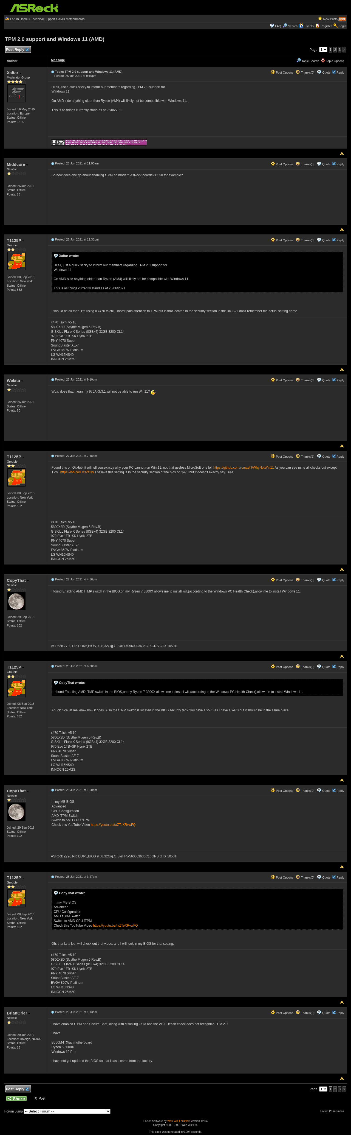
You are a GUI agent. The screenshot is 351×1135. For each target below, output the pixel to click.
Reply (340, 72)
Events (306, 26)
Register (326, 26)
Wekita (15, 380)
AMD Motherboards (71, 19)
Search (293, 26)
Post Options (282, 72)
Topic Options (332, 61)
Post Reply (17, 49)
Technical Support (43, 19)
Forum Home (19, 19)
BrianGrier (18, 1013)
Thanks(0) (305, 72)
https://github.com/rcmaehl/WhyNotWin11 (243, 467)
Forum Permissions (333, 1111)
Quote (326, 72)
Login (342, 26)
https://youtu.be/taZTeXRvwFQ (113, 825)
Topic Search (307, 61)
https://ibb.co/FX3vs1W (77, 472)
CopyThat (18, 580)
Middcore (17, 164)
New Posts (330, 19)
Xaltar (14, 72)
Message (58, 60)
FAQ (278, 26)
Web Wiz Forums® (178, 1121)
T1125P (15, 240)
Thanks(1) (305, 456)
